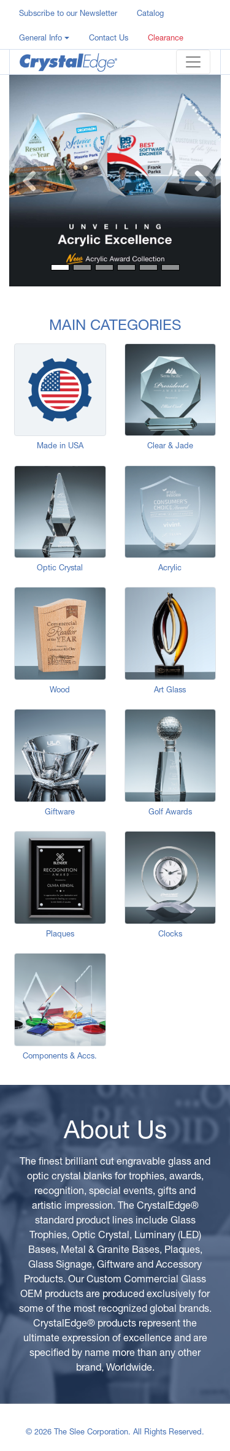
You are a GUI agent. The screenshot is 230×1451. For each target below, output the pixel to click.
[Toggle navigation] (193, 62)
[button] (44, 37)
